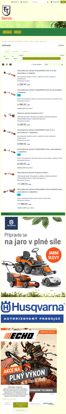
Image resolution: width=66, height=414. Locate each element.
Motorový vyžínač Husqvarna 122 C (30, 113)
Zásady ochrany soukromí (9, 399)
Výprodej (5, 214)
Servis (6, 18)
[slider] (21, 58)
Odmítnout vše (20, 410)
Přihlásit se (15, 2)
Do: (16, 58)
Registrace (24, 2)
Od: (8, 58)
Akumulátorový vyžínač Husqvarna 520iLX (32, 172)
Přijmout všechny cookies (20, 405)
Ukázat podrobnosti (7, 403)
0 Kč (63, 2)
